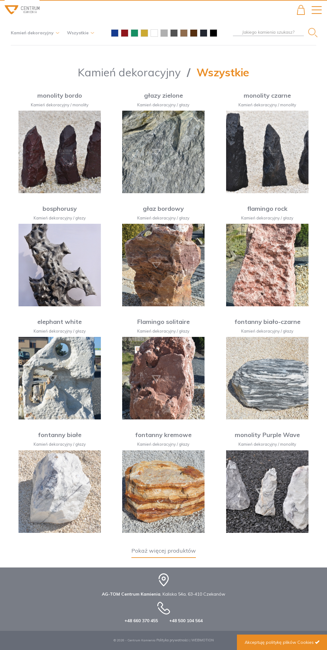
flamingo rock (267, 208)
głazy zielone (163, 95)
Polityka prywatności (172, 640)
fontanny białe (59, 435)
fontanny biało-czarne (267, 321)
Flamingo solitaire (163, 321)
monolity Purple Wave (267, 435)
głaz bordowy (163, 208)
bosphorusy (60, 208)
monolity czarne (267, 95)
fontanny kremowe (163, 435)
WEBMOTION (202, 640)
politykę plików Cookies (290, 642)
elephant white (59, 321)
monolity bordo (59, 95)
